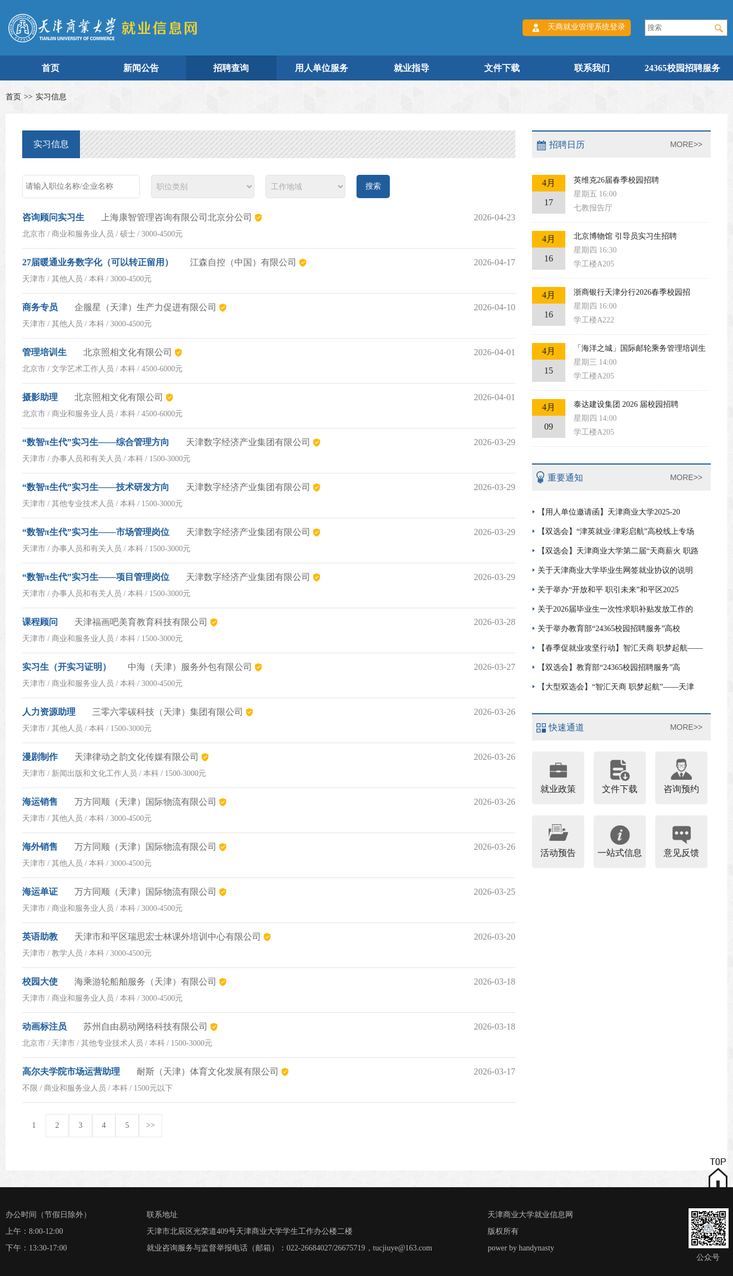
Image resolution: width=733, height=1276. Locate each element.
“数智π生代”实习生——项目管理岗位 (95, 577)
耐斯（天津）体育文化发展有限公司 (208, 1071)
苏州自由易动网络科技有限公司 (145, 1026)
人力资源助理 (49, 712)
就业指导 (411, 68)
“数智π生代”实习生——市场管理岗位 (95, 532)
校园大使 (40, 981)
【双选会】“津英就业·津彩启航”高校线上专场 (616, 531)
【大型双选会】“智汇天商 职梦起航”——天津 (616, 687)
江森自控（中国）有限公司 (243, 262)
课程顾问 (40, 622)
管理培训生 (44, 352)
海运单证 (40, 891)
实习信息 (51, 97)
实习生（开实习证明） (66, 667)
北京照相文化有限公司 (127, 352)
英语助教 (40, 936)
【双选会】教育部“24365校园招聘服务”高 (609, 667)
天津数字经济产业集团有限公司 (248, 442)
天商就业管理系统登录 (586, 27)
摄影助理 (40, 397)
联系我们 (592, 68)
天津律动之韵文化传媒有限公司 (136, 756)
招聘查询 (231, 68)
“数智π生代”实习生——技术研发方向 (95, 487)
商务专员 (40, 307)
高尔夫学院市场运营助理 (71, 1071)
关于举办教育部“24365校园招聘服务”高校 (609, 628)
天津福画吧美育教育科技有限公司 (141, 622)
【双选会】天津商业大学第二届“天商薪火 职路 (618, 551)
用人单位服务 (321, 68)
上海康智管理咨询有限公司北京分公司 (176, 217)
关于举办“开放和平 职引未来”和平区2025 (608, 590)
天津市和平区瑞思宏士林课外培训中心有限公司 (167, 936)
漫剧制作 (40, 756)
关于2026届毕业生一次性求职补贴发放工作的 (615, 609)
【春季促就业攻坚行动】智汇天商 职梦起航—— (620, 648)
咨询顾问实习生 (53, 217)
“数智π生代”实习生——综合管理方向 (95, 442)
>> (150, 1125)
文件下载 (502, 68)
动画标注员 (44, 1026)
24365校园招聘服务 (682, 68)
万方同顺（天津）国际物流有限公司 (145, 801)
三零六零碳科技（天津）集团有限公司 (167, 712)
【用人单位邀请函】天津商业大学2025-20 (609, 512)
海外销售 (40, 846)
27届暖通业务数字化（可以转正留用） (97, 262)
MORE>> (686, 144)
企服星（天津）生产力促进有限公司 (145, 307)
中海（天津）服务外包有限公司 (190, 667)
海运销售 (40, 801)
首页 (50, 68)
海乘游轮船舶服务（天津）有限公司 (145, 981)
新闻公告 (141, 68)
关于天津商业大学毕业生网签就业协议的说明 (615, 570)
